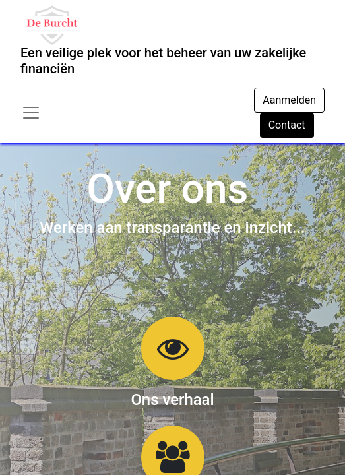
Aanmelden (289, 100)
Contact (286, 125)
